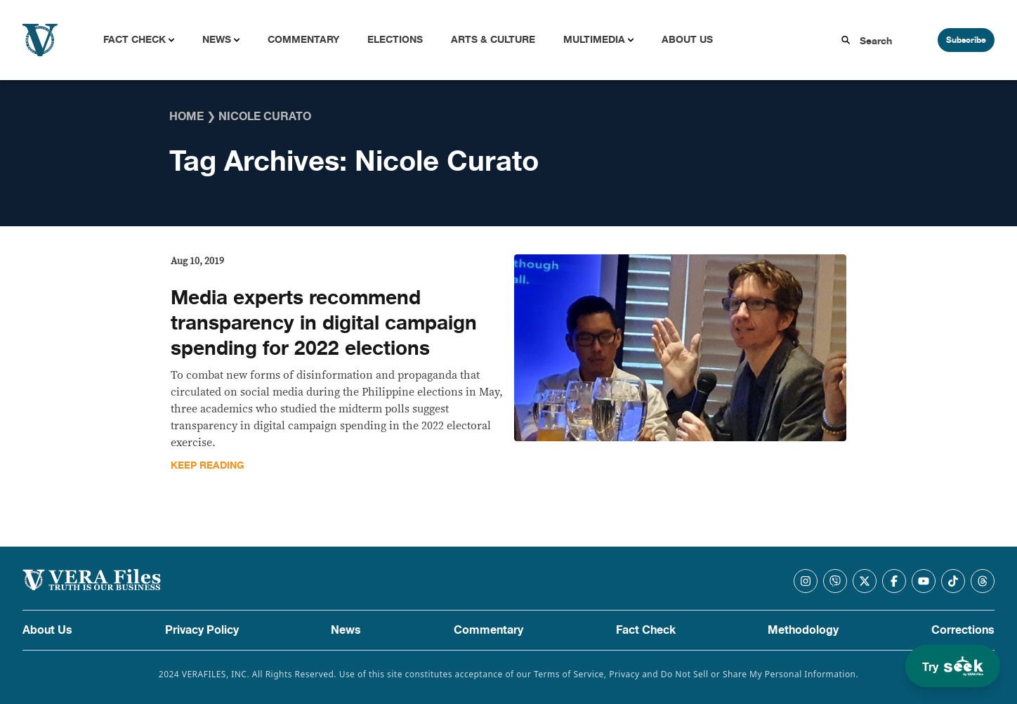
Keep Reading (207, 465)
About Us (687, 40)
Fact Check (134, 40)
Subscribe (966, 40)
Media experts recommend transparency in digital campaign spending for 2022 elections (324, 323)
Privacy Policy (202, 630)
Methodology (803, 630)
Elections (395, 40)
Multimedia (594, 40)
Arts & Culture (493, 40)
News (216, 40)
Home (186, 116)
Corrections (963, 630)
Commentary (303, 40)
